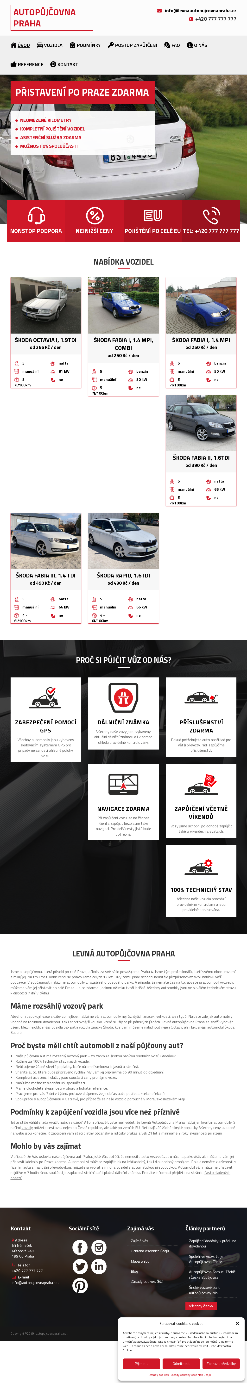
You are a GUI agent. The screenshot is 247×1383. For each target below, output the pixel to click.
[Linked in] (99, 1266)
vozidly (27, 1127)
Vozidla (53, 45)
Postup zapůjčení (136, 45)
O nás (200, 45)
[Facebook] (80, 1247)
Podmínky (89, 45)
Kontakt (67, 64)
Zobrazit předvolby (221, 1363)
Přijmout (141, 1363)
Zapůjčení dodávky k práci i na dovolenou (212, 1243)
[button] (237, 1323)
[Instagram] (99, 1247)
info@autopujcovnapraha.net (35, 1282)
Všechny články (201, 1306)
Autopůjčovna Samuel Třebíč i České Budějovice (212, 1274)
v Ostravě (70, 1099)
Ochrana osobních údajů (150, 1251)
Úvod (24, 45)
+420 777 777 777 (27, 1270)
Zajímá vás (139, 1241)
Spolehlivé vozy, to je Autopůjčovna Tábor (206, 1259)
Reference (30, 64)
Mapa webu (140, 1261)
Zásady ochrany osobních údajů (191, 1374)
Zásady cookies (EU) (147, 1281)
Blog (134, 1271)
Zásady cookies (159, 1374)
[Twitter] (80, 1266)
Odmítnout (181, 1363)
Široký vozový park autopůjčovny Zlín (204, 1290)
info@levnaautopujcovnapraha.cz (200, 10)
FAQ (175, 45)
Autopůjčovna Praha (44, 17)
